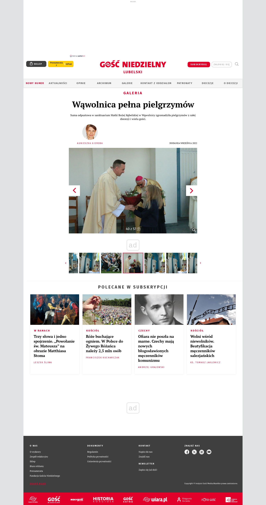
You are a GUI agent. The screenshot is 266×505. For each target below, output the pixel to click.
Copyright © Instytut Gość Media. (198, 482)
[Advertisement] (133, 28)
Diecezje (208, 81)
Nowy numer (35, 81)
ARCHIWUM (104, 81)
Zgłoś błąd (38, 482)
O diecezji (231, 81)
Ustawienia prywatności (99, 459)
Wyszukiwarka (236, 62)
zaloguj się (222, 62)
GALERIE (127, 81)
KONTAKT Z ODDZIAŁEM (156, 81)
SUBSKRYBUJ (199, 62)
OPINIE (81, 81)
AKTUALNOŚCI (58, 81)
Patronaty (185, 81)
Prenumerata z (56, 62)
